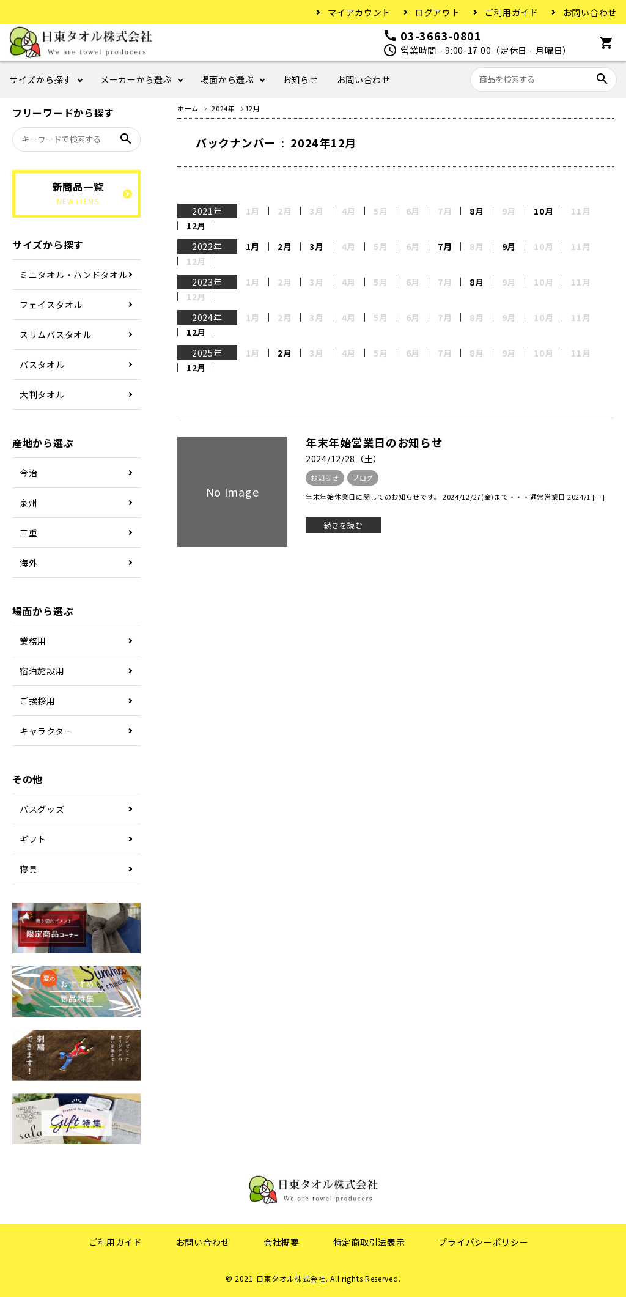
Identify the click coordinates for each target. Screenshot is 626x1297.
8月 (477, 211)
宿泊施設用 (42, 671)
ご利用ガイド (512, 12)
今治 (28, 473)
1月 (253, 246)
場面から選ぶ (227, 79)
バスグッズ (42, 809)
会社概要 (281, 1242)
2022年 (207, 246)
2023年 (207, 282)
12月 (196, 225)
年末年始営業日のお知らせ (374, 442)
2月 (285, 246)
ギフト (33, 839)
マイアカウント (359, 12)
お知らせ (300, 79)
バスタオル (42, 364)
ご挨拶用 (38, 701)
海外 (28, 562)
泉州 (28, 503)
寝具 (28, 869)
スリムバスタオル (56, 334)
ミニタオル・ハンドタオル (73, 274)
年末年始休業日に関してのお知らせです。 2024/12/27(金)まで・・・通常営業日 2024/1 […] (455, 496)
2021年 (207, 211)
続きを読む (343, 525)
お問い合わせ (590, 12)
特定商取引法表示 (369, 1242)
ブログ (363, 477)
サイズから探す (40, 79)
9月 (509, 246)
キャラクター (46, 731)
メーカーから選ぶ (136, 79)
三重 (28, 533)
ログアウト (437, 12)
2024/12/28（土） (344, 459)
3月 (316, 246)
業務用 (33, 641)
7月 (445, 246)
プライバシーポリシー (483, 1242)
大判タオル (42, 394)
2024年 (207, 317)
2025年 (207, 353)
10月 (543, 211)
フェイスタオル (51, 304)
